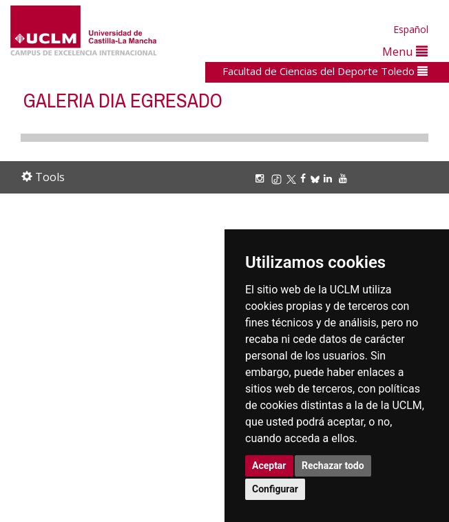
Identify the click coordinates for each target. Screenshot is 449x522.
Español (410, 29)
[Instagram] (261, 178)
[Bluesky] (317, 178)
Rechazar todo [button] (333, 465)
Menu (405, 51)
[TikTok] (278, 178)
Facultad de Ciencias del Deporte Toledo (325, 71)
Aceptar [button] (269, 465)
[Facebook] (305, 178)
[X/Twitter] (293, 178)
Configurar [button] (275, 488)
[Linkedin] (328, 178)
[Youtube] (345, 178)
